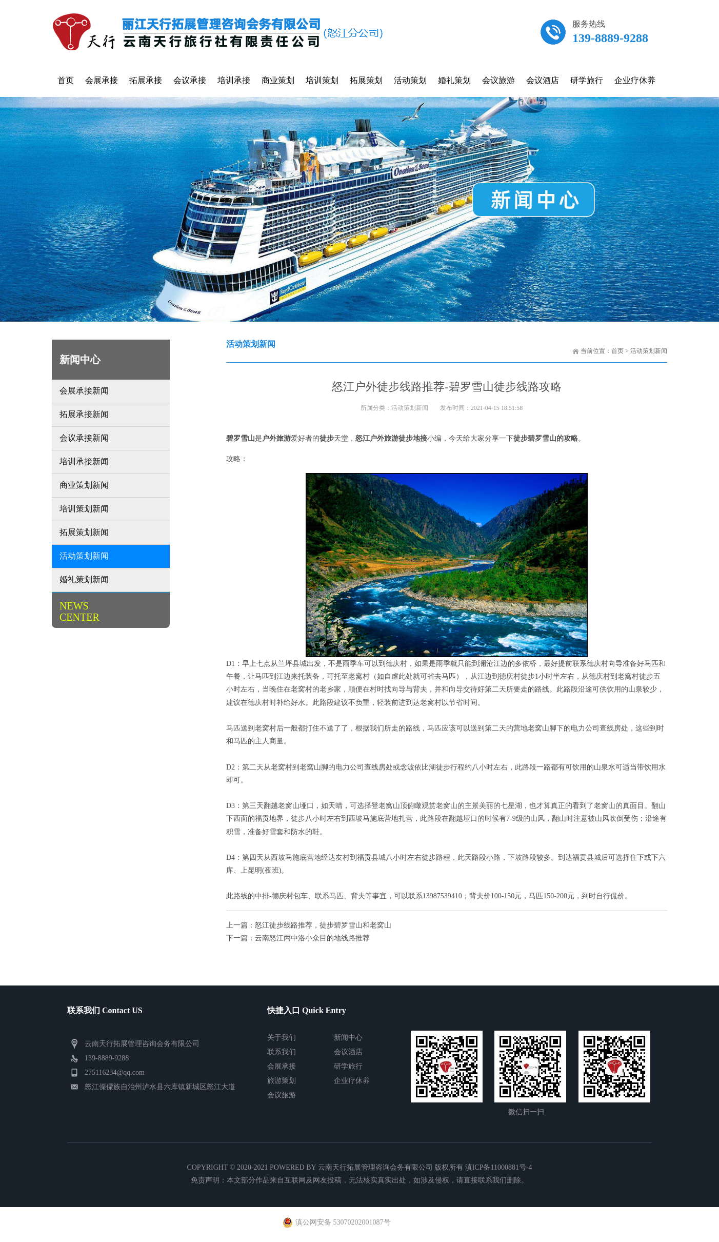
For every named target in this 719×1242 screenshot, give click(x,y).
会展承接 (281, 1066)
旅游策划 (281, 1081)
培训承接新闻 (84, 461)
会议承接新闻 (84, 437)
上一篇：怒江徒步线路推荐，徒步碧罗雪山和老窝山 (308, 925)
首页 (617, 350)
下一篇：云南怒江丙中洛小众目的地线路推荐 (298, 938)
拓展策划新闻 (84, 532)
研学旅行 (348, 1066)
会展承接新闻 (84, 390)
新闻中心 (348, 1037)
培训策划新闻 (84, 508)
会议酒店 (348, 1052)
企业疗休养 (352, 1081)
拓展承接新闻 (84, 414)
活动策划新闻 (648, 350)
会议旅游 (281, 1095)
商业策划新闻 (84, 485)
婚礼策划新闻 (84, 579)
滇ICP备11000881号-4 (498, 1167)
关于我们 (281, 1037)
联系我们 (281, 1052)
